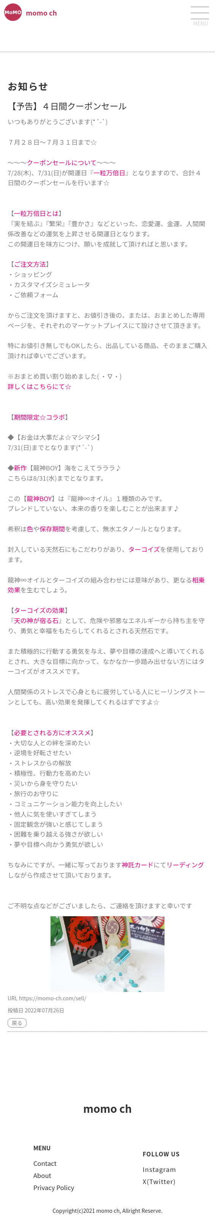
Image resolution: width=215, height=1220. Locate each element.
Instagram (159, 1169)
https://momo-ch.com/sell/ (52, 998)
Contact (45, 1163)
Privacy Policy (53, 1187)
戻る (17, 1022)
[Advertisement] (107, 38)
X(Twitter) (159, 1181)
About (42, 1175)
